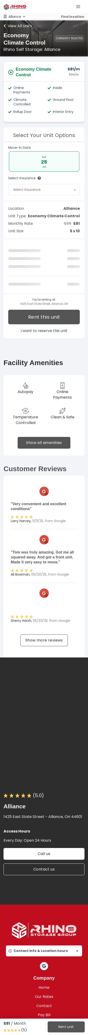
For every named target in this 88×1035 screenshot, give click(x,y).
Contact (44, 1005)
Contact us (44, 869)
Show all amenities (44, 442)
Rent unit (66, 1026)
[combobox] (44, 189)
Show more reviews (44, 640)
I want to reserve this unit (44, 330)
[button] (44, 966)
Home (44, 987)
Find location (72, 16)
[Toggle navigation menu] (80, 6)
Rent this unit (44, 317)
